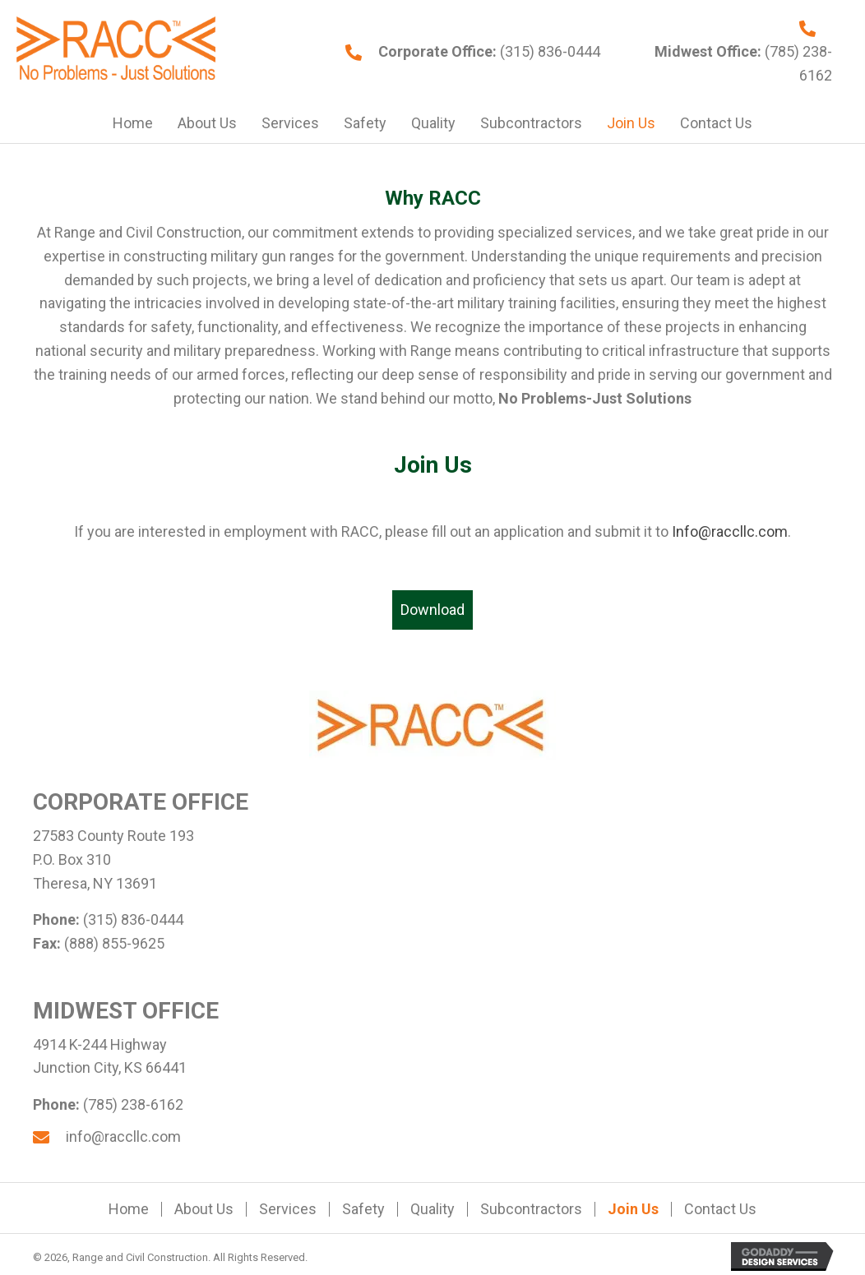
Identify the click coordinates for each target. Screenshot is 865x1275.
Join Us (633, 1209)
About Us (204, 1209)
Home (129, 1209)
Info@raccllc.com (730, 531)
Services (288, 1209)
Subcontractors (531, 1209)
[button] (432, 610)
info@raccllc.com (123, 1136)
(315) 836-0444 (548, 51)
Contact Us (720, 1209)
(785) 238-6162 (133, 1104)
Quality (432, 1209)
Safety (363, 1209)
